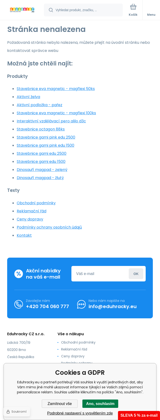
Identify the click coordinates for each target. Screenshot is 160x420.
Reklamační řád (31, 211)
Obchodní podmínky (36, 203)
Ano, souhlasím (100, 404)
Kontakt (24, 235)
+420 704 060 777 (47, 306)
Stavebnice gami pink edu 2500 (46, 137)
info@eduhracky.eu (113, 306)
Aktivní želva (28, 97)
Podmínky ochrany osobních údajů (49, 227)
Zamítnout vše (60, 404)
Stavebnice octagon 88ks (41, 129)
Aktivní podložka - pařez (39, 105)
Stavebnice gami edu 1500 (41, 161)
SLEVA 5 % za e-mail (139, 415)
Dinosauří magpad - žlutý (40, 177)
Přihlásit (136, 273)
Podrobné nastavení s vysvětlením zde (80, 413)
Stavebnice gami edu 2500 (41, 153)
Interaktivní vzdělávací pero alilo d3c (51, 121)
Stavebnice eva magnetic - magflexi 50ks (56, 88)
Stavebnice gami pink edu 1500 (45, 145)
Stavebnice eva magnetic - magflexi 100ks (56, 113)
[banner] (22, 10)
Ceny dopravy (30, 219)
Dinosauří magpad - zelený (42, 169)
